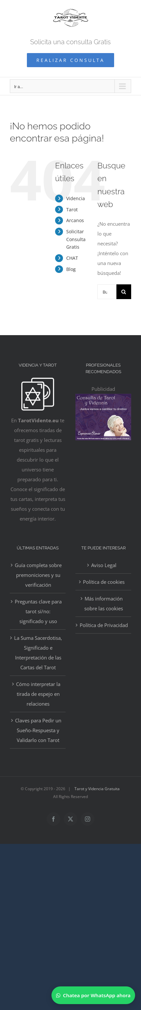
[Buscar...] (106, 291)
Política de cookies (104, 582)
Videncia (75, 198)
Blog (71, 269)
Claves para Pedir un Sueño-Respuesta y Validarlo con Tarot (38, 730)
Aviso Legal (103, 565)
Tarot (72, 209)
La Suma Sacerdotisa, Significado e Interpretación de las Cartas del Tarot (38, 653)
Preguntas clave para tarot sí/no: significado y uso (38, 611)
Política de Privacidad (104, 625)
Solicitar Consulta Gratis (76, 239)
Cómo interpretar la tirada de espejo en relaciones (38, 694)
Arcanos (75, 220)
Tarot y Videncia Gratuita (97, 788)
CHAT (72, 258)
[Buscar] (123, 291)
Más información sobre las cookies (103, 603)
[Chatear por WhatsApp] (93, 995)
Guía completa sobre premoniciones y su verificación (38, 575)
